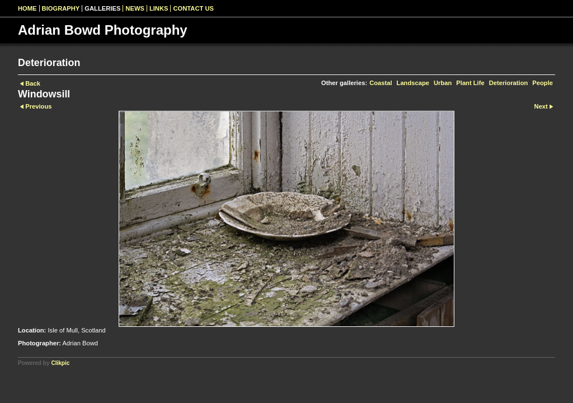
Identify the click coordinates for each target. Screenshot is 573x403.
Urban (443, 82)
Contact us (193, 8)
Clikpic (60, 363)
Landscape (413, 82)
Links (158, 8)
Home (27, 8)
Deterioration (508, 82)
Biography (61, 8)
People (542, 82)
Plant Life (470, 82)
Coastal (380, 82)
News (134, 8)
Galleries (102, 8)
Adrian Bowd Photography (102, 30)
